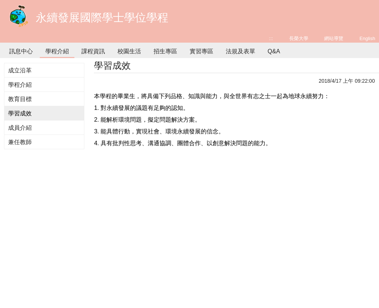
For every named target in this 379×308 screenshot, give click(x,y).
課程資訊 (93, 51)
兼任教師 (20, 142)
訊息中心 (21, 51)
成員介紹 (20, 128)
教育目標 (20, 99)
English (367, 38)
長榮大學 (298, 38)
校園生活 (129, 51)
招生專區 (165, 51)
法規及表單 (240, 51)
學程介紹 (57, 51)
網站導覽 (333, 38)
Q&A (274, 51)
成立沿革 (20, 70)
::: (271, 38)
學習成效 (20, 113)
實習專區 (201, 51)
